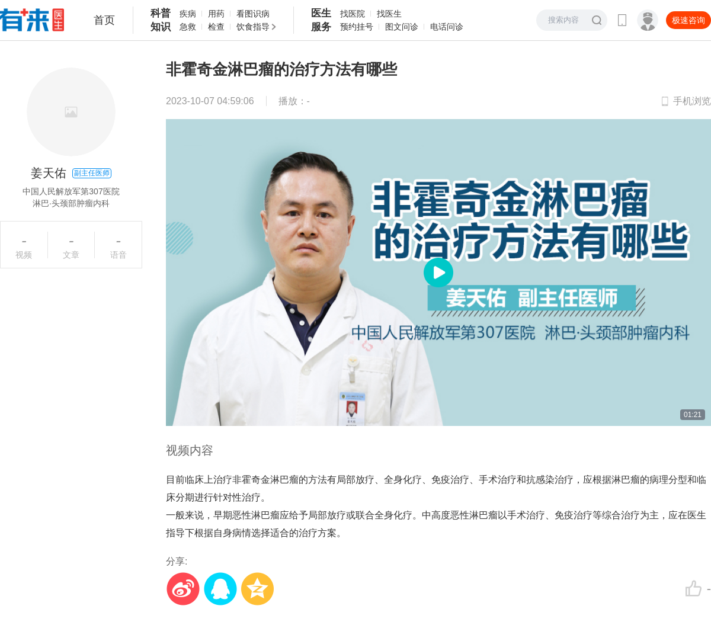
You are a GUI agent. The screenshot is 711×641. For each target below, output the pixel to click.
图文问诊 (401, 26)
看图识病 (253, 13)
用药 (216, 13)
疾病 (188, 13)
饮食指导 (253, 26)
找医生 (389, 13)
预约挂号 (356, 26)
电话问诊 (446, 26)
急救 (188, 26)
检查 (216, 26)
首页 (104, 20)
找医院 (352, 13)
